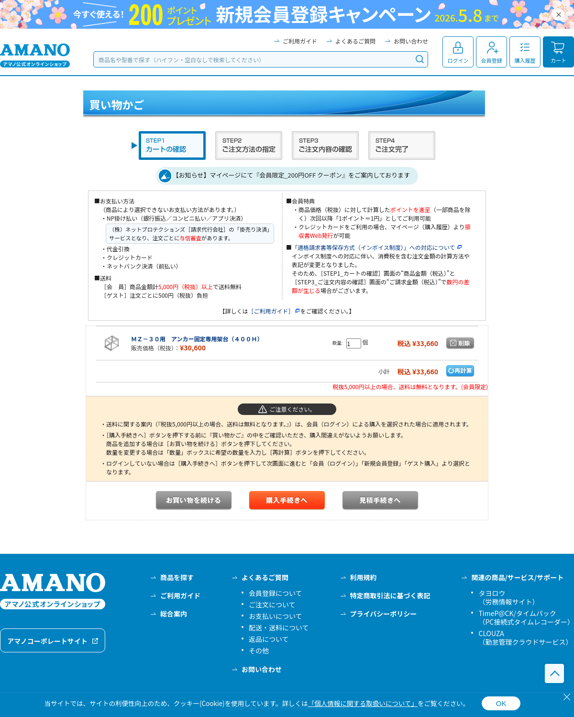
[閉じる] (566, 697)
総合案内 (173, 613)
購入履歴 (525, 60)
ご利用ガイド (300, 41)
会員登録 (491, 60)
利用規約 (363, 577)
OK (501, 703)
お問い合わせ (411, 41)
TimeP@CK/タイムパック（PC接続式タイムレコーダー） (526, 617)
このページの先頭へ (554, 673)
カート (558, 60)
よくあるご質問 (355, 41)
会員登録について (275, 593)
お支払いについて (275, 616)
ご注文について (272, 604)
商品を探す (177, 577)
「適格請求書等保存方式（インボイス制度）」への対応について (377, 247)
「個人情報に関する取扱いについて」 (363, 703)
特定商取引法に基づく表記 (390, 595)
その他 (259, 650)
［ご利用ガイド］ (274, 311)
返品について (269, 639)
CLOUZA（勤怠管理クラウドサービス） (525, 637)
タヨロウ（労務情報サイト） (508, 597)
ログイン (458, 60)
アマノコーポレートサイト (47, 641)
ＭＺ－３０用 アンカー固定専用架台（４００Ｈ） (197, 339)
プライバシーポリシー (383, 613)
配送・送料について (279, 627)
